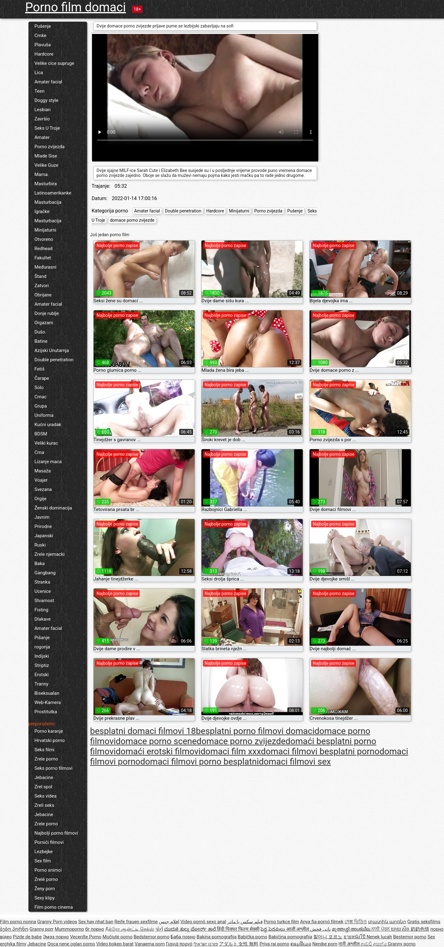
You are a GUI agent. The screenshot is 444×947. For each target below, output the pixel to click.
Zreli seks (44, 805)
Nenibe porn (324, 944)
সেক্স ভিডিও (356, 921)
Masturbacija (48, 202)
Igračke (42, 211)
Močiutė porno (118, 937)
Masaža (43, 471)
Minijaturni (46, 230)
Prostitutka (46, 711)
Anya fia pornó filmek (321, 921)
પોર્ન (159, 929)
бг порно (94, 929)
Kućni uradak (48, 424)
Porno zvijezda (50, 146)
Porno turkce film (281, 921)
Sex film (43, 861)
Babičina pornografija (290, 937)
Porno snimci (48, 870)
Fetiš (39, 369)
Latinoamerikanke (53, 193)
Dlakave (43, 619)
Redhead (44, 248)
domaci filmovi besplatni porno (320, 751)
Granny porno (401, 944)
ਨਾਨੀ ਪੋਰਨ (381, 929)
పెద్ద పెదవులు (273, 929)
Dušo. (40, 332)
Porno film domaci (75, 7)
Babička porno (252, 937)
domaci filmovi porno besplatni (199, 761)
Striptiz (42, 665)
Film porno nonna (18, 921)
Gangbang (45, 573)
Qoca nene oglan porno (71, 944)
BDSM (41, 434)
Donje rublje (47, 313)
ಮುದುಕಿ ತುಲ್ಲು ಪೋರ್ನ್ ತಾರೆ (190, 929)
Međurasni (46, 267)
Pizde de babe (27, 937)
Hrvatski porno (50, 740)
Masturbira (46, 183)
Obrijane (43, 295)
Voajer (41, 480)
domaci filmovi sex (295, 761)
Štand (41, 276)
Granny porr (41, 929)
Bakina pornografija (216, 937)
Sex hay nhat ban (95, 921)
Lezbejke (44, 851)
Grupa (41, 406)
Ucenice (43, 591)
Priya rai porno (274, 944)
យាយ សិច (401, 929)
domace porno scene (156, 741)
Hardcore (44, 54)
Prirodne (43, 526)
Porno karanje (49, 731)
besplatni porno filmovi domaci (255, 731)
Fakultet (43, 258)
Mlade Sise (46, 156)
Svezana (43, 489)
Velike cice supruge (54, 63)
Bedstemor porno (151, 937)
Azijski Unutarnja (52, 350)
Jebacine (44, 777)
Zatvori (42, 285)
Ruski (40, 545)
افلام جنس (169, 921)
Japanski (44, 535)
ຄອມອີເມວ (300, 944)
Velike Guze (46, 165)
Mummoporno (69, 929)
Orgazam (44, 322)
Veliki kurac (46, 443)
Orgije (41, 498)
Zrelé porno (46, 879)
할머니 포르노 (327, 937)
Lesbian (43, 109)
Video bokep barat (114, 944)
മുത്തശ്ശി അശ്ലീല (351, 929)
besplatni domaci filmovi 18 (143, 731)
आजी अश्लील (298, 929)
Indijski (42, 656)
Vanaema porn (150, 944)
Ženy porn (45, 888)
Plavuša (43, 45)
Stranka (42, 582)
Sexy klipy (45, 898)
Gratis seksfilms (423, 921)
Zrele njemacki (50, 554)
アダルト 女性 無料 (238, 944)
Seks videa (46, 796)
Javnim (42, 517)
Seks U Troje (47, 128)
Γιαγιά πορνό (179, 944)
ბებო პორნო (14, 929)
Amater (42, 137)
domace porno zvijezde (132, 220)
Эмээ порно (56, 937)
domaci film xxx (231, 751)
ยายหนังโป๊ (355, 937)
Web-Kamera (48, 702)
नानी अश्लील (349, 944)
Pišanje (42, 637)
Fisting (42, 610)
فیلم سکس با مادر (245, 921)
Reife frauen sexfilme (136, 921)
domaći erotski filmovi (158, 751)
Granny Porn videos (57, 921)
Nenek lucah (379, 937)
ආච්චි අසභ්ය (374, 944)
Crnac (41, 397)
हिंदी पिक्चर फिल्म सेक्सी (238, 929)
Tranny (42, 684)
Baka (40, 563)
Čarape (42, 378)
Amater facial (48, 82)
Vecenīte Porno (85, 937)
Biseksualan (47, 693)
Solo (39, 387)
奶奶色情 (420, 929)
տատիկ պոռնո (387, 921)
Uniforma (44, 415)
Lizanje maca (48, 461)
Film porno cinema (54, 907)
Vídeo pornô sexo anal (203, 921)
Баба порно (183, 937)
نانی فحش (320, 929)
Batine (41, 341)
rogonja (42, 647)
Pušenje (43, 26)
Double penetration (54, 359)
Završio (42, 119)
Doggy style (46, 100)
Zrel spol (44, 787)
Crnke (41, 35)
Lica (39, 72)
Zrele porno (46, 759)
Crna (39, 452)
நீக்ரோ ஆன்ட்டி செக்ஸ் (129, 929)
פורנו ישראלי (205, 944)
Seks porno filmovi (54, 768)
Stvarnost (44, 600)
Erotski (42, 674)
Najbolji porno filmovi (56, 833)
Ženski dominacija (53, 508)
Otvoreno (44, 239)
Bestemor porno (409, 937)
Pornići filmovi (49, 842)
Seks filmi (45, 749)
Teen (39, 91)
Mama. (42, 174)
